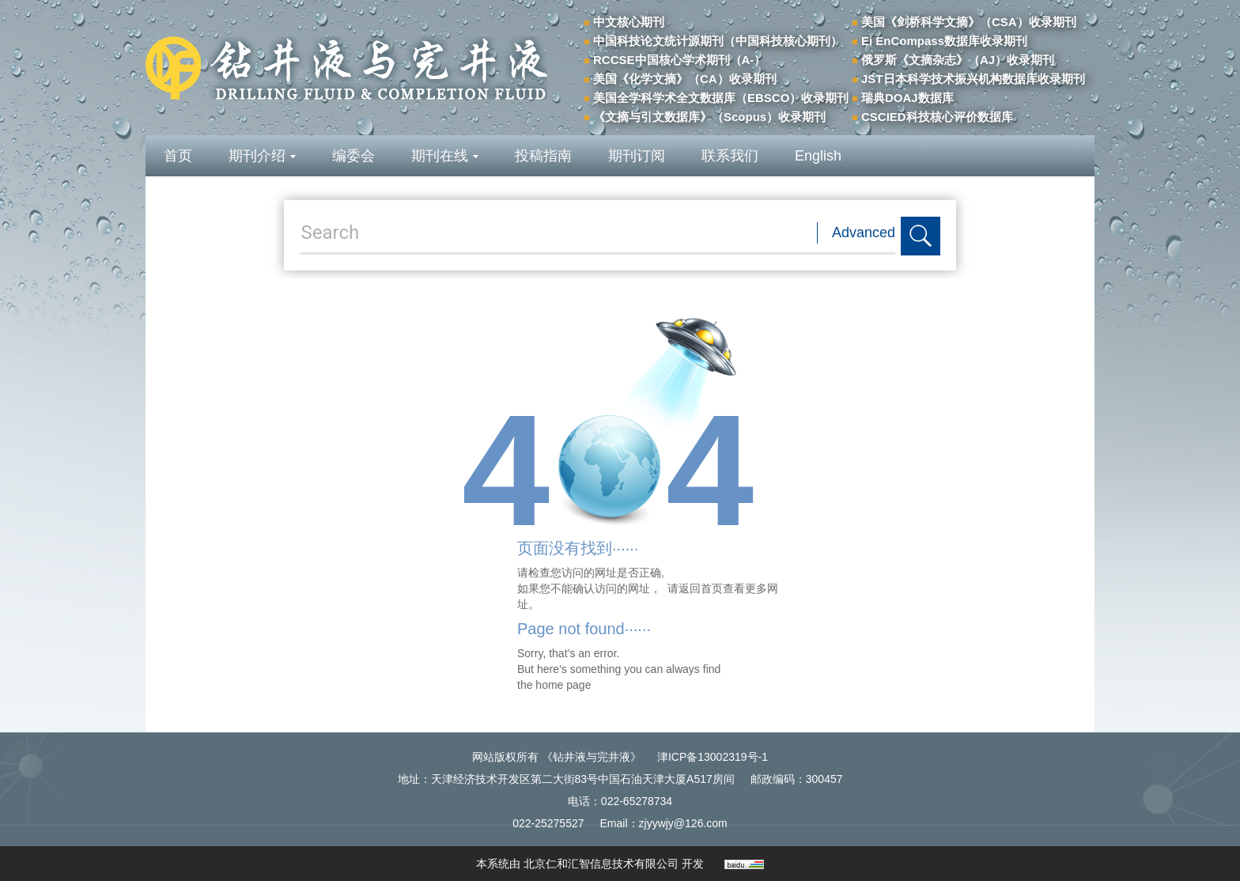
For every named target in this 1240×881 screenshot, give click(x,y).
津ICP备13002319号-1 (712, 757)
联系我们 (729, 156)
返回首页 (701, 588)
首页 (178, 156)
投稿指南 (543, 156)
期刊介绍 (262, 156)
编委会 (353, 156)
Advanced (863, 232)
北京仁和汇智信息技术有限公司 (601, 863)
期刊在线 (444, 156)
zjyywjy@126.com (683, 823)
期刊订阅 (636, 156)
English (818, 156)
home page (563, 685)
